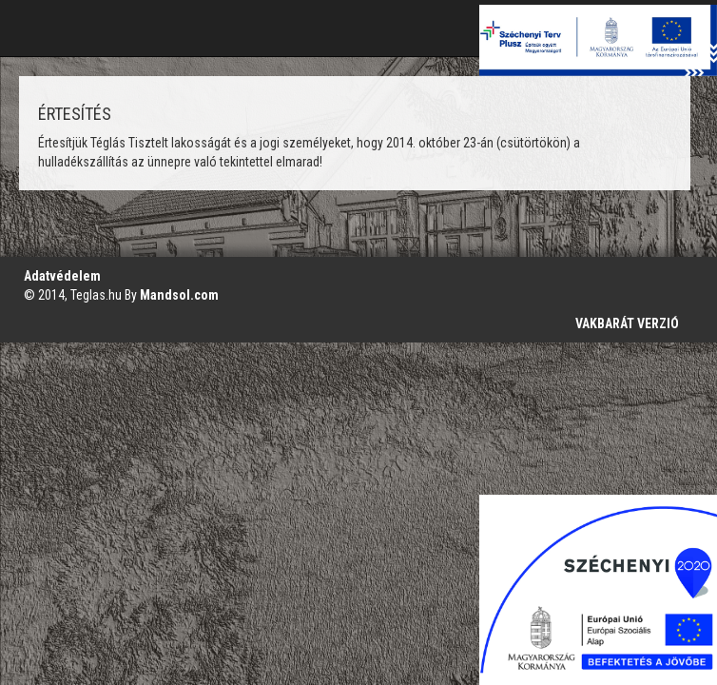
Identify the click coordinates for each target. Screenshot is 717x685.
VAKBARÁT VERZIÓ (627, 323)
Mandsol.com (179, 295)
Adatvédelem (62, 276)
